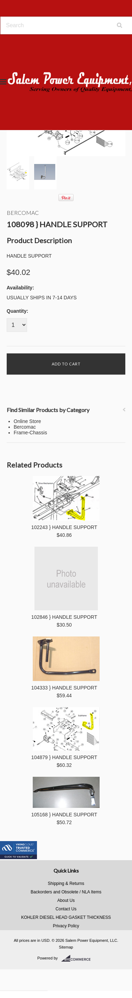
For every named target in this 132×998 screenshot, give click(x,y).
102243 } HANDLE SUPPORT (64, 527)
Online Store (27, 421)
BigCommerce (78, 958)
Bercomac (23, 212)
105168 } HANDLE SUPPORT (64, 814)
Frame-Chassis (30, 432)
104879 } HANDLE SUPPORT (64, 757)
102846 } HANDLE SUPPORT (64, 617)
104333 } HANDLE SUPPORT (64, 688)
